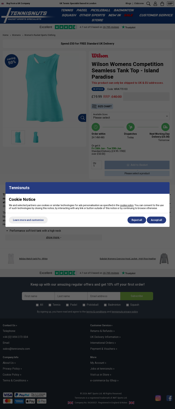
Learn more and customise (28, 220)
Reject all (137, 220)
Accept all (156, 220)
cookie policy (126, 205)
